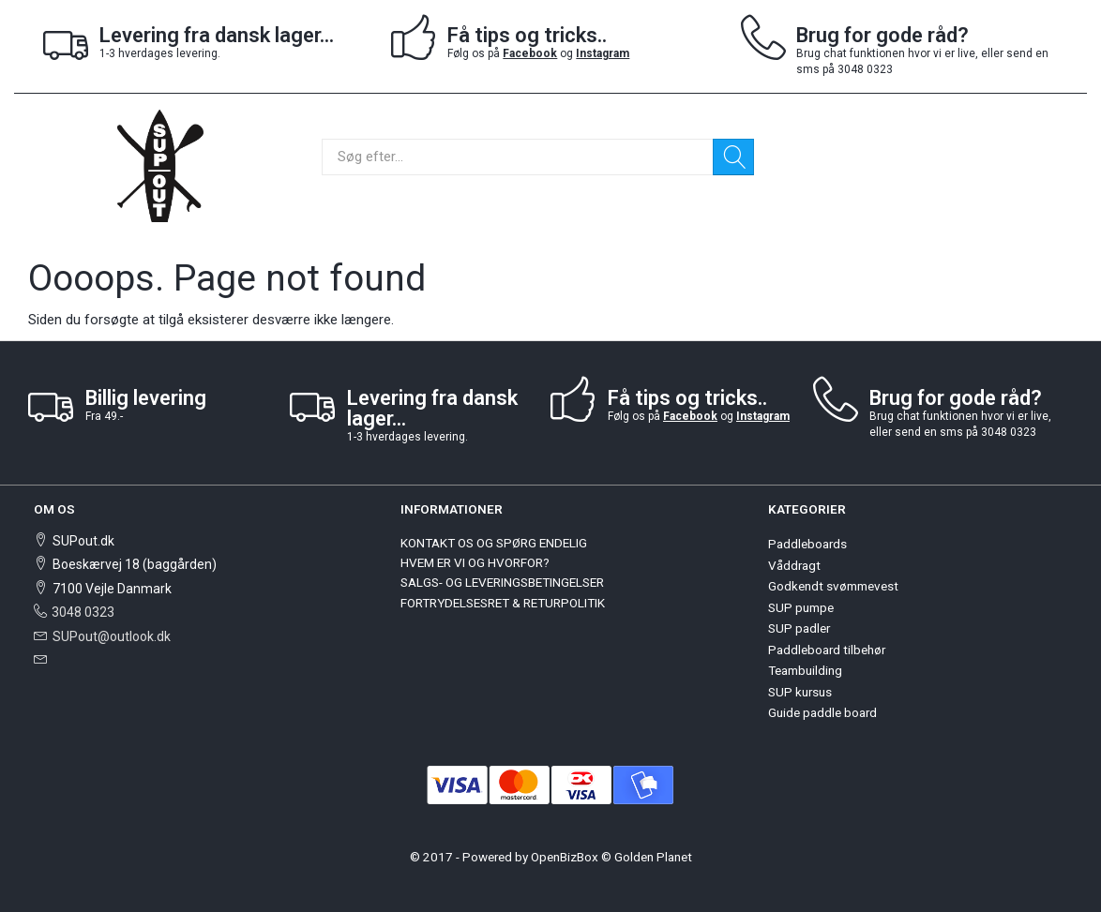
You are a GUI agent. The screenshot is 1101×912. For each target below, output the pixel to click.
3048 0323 (83, 612)
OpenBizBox (564, 856)
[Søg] (733, 157)
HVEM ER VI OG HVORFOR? (475, 562)
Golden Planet (653, 856)
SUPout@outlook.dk (112, 636)
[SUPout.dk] (160, 164)
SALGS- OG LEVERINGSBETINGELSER (502, 582)
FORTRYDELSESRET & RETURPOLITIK (502, 602)
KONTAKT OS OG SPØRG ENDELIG (493, 542)
